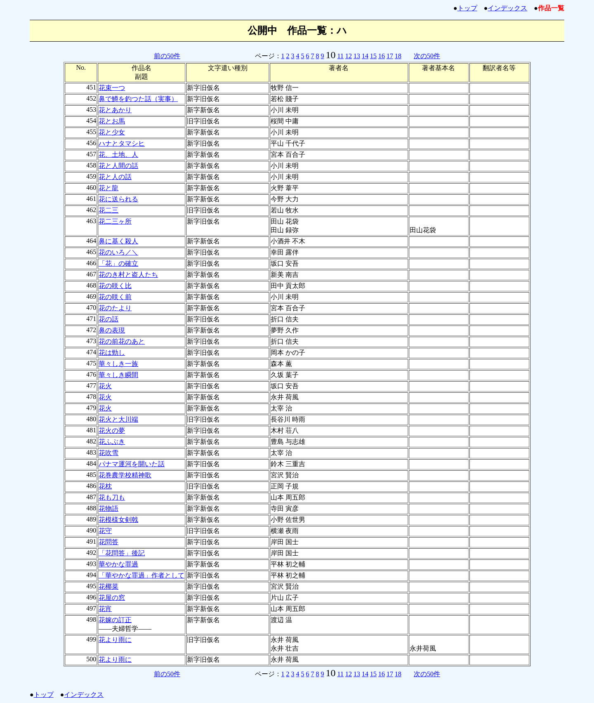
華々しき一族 (118, 363)
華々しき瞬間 (118, 374)
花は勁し (112, 352)
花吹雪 (108, 452)
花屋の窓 (112, 597)
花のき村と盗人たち (128, 274)
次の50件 (427, 55)
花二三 (108, 210)
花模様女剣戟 (118, 519)
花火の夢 (112, 430)
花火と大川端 (118, 419)
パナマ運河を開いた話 (132, 463)
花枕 (105, 486)
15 (373, 55)
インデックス (507, 8)
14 (365, 55)
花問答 (108, 541)
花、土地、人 (118, 154)
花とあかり (115, 109)
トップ (467, 8)
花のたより (115, 307)
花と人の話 (115, 176)
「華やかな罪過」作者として (141, 575)
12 (348, 55)
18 (398, 55)
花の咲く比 (115, 285)
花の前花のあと (122, 341)
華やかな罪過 (118, 564)
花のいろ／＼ (118, 252)
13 (357, 55)
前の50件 (167, 55)
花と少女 (112, 132)
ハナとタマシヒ (122, 143)
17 (390, 55)
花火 (105, 385)
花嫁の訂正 (115, 619)
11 (340, 55)
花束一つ (112, 87)
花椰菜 (108, 586)
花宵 (105, 608)
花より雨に (115, 639)
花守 (105, 530)
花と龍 (108, 187)
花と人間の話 (118, 165)
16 (381, 55)
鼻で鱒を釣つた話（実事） (138, 98)
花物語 (108, 508)
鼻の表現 (112, 330)
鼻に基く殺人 (118, 241)
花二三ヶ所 (115, 221)
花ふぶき (112, 441)
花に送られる (118, 199)
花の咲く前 (115, 296)
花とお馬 (112, 121)
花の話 (108, 319)
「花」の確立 (118, 263)
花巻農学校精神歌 (125, 475)
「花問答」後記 (122, 553)
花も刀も (112, 497)
